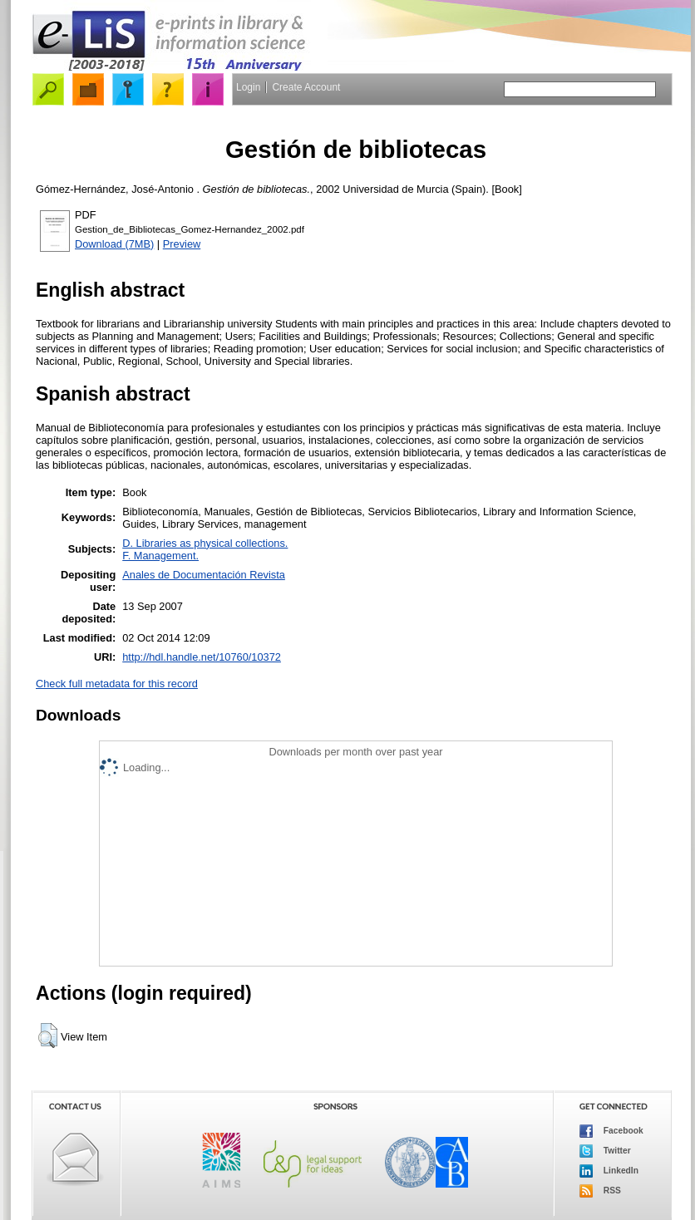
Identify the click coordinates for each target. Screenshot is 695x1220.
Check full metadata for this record (117, 683)
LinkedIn (608, 1171)
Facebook (611, 1131)
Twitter (605, 1151)
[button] (47, 1035)
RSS (600, 1191)
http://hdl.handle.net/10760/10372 (201, 657)
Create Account (306, 87)
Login (248, 87)
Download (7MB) (114, 244)
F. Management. (160, 555)
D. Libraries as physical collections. (205, 543)
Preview (182, 244)
